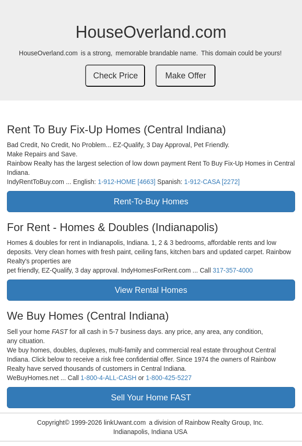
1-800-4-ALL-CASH (108, 377)
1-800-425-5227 (169, 377)
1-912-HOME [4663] (126, 181)
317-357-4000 (233, 270)
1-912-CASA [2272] (212, 181)
